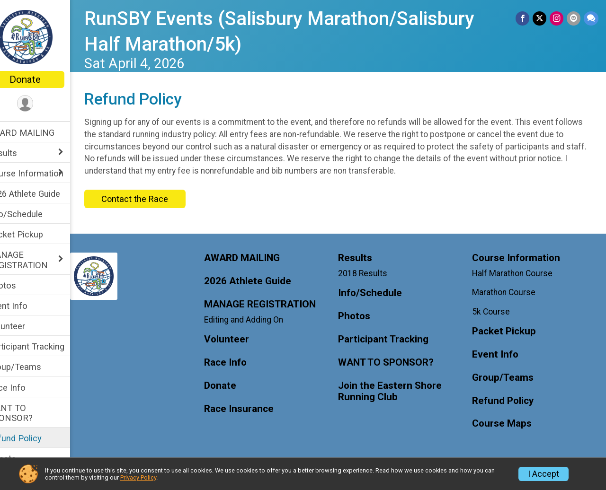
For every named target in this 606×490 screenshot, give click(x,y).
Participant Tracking (46, 346)
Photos (22, 285)
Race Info (26, 388)
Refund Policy (35, 438)
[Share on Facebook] (524, 19)
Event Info (27, 306)
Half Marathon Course (517, 273)
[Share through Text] (591, 19)
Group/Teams (34, 367)
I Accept (543, 474)
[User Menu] (45, 104)
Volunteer (26, 326)
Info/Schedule (35, 214)
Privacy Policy (138, 477)
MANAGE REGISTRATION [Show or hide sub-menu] (38, 260)
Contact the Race (154, 199)
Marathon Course (509, 292)
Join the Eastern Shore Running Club (400, 391)
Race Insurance (254, 408)
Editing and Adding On (258, 319)
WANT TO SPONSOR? (30, 413)
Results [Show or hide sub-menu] (22, 153)
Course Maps (507, 423)
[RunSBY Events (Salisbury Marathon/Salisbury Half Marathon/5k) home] (45, 36)
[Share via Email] (574, 19)
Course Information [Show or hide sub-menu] (45, 173)
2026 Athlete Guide (44, 194)
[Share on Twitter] (541, 19)
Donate (45, 79)
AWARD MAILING (41, 133)
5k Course (496, 311)
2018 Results (372, 273)
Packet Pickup (35, 234)
